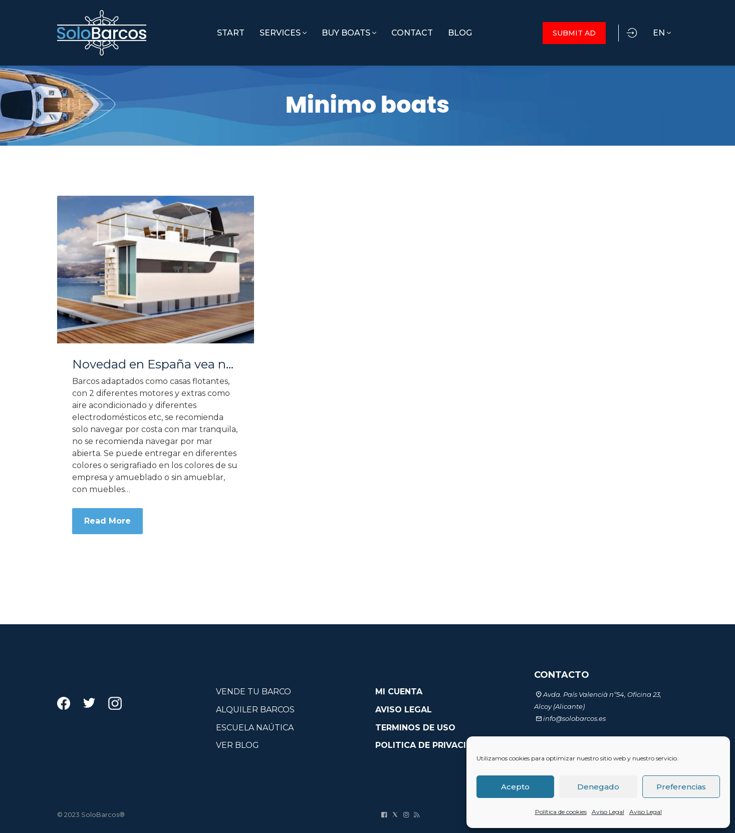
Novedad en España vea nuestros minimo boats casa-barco (155, 364)
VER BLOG (237, 745)
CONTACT (412, 33)
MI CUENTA (398, 691)
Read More (107, 521)
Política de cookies (561, 811)
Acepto (515, 786)
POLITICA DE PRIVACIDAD (430, 745)
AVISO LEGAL (403, 709)
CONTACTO (561, 674)
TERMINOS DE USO (415, 727)
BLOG (460, 33)
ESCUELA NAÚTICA (255, 727)
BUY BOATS (349, 33)
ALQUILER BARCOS (255, 709)
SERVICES (283, 33)
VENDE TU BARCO (253, 691)
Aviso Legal (608, 811)
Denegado (598, 786)
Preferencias (681, 786)
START (230, 33)
